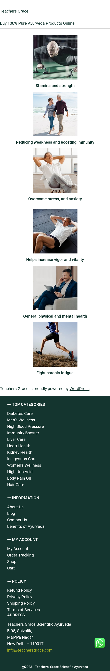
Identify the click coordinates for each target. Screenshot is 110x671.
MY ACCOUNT (25, 539)
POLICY (19, 581)
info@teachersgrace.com (30, 650)
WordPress (79, 388)
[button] (55, 404)
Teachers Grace (14, 11)
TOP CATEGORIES (28, 404)
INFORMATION (25, 497)
